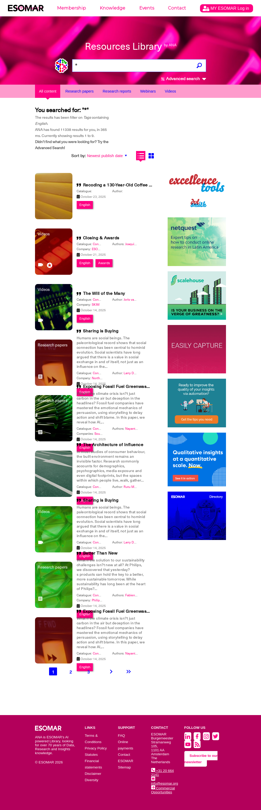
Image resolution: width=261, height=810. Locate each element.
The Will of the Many (104, 293)
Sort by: (78, 155)
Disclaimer (93, 774)
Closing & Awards (101, 238)
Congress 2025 (104, 244)
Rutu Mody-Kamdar (137, 487)
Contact (177, 8)
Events (146, 8)
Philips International (106, 600)
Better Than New (100, 553)
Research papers (79, 91)
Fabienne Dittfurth (138, 595)
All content (47, 91)
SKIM (95, 305)
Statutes (91, 755)
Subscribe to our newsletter (201, 759)
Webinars (148, 91)
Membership (71, 8)
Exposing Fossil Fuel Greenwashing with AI (127, 386)
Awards (104, 263)
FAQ (121, 736)
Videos (170, 91)
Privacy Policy (96, 748)
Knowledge (112, 8)
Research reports (117, 91)
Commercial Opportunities (163, 790)
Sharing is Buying (101, 331)
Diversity (91, 780)
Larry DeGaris (133, 373)
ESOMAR (98, 249)
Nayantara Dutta (136, 429)
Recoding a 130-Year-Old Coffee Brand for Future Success (142, 185)
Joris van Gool (133, 300)
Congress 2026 (104, 595)
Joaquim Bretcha (137, 244)
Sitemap (124, 767)
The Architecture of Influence (113, 444)
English (84, 205)
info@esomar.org (164, 781)
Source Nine (103, 434)
